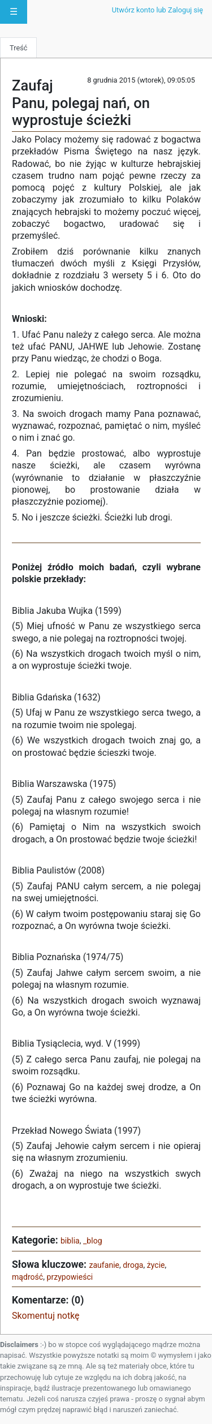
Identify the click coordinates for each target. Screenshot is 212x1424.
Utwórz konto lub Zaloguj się (157, 10)
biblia (70, 1240)
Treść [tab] (18, 48)
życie (156, 1265)
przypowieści (70, 1276)
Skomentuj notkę (46, 1315)
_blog (92, 1240)
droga (133, 1265)
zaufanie (104, 1265)
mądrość (27, 1276)
